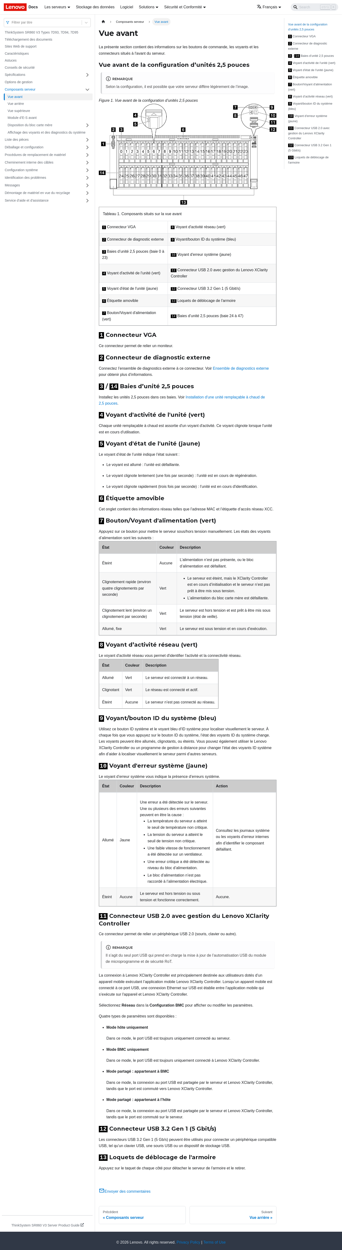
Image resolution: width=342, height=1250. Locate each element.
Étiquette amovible (303, 76)
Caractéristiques (17, 53)
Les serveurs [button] (55, 7)
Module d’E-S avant (22, 118)
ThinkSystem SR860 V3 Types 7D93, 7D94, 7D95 (41, 32)
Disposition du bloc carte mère (30, 125)
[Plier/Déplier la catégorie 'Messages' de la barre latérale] (87, 185)
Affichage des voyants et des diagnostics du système (47, 132)
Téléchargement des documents (28, 39)
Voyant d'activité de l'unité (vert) (311, 62)
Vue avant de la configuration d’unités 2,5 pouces (307, 27)
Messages (12, 185)
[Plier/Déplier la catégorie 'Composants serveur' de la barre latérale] (87, 89)
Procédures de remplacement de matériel (35, 155)
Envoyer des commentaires (125, 1188)
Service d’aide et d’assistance (26, 200)
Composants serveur (20, 89)
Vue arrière (16, 104)
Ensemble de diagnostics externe (241, 368)
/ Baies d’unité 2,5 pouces (311, 55)
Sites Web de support (21, 46)
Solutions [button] (147, 7)
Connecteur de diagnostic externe (307, 45)
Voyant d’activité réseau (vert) (310, 94)
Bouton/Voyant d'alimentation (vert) (310, 85)
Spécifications (15, 75)
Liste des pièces (16, 139)
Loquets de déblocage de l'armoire (308, 156)
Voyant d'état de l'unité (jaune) (310, 69)
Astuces (11, 60)
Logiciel (126, 7)
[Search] (314, 7)
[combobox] (12, 22)
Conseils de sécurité (20, 67)
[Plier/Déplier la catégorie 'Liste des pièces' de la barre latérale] (87, 140)
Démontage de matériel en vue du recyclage (37, 193)
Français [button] (267, 7)
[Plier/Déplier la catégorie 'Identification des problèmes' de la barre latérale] (87, 178)
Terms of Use (214, 1239)
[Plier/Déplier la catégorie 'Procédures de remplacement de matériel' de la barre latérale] (87, 155)
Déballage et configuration (24, 147)
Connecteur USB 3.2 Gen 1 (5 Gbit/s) (310, 144)
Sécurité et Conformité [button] (183, 7)
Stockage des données (95, 7)
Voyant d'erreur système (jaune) (307, 116)
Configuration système (21, 170)
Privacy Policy (188, 1239)
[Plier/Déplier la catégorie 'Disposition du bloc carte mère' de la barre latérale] (87, 125)
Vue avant (15, 97)
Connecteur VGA (302, 36)
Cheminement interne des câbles (29, 162)
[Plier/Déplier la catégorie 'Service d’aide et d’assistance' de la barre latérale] (87, 200)
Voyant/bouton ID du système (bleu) (310, 103)
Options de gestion (19, 82)
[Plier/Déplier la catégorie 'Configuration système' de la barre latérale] (87, 170)
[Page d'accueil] (103, 21)
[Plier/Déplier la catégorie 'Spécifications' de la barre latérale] (87, 75)
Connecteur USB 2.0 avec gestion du (309, 130)
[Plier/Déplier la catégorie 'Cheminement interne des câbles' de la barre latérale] (87, 162)
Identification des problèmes (25, 177)
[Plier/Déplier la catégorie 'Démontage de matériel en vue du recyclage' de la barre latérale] (87, 193)
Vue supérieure (19, 111)
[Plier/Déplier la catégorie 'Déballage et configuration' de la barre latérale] (87, 147)
